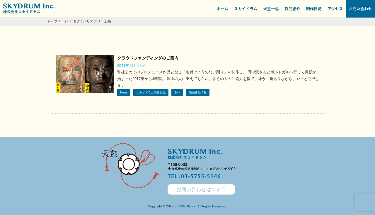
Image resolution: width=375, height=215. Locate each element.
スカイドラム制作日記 (151, 92)
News (123, 92)
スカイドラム (245, 8)
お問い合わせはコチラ (201, 189)
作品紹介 (292, 8)
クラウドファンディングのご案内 (147, 58)
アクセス (335, 8)
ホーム (222, 8)
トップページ (57, 21)
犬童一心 (271, 8)
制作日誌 (314, 8)
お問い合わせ (360, 8)
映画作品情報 (198, 92)
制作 (177, 92)
